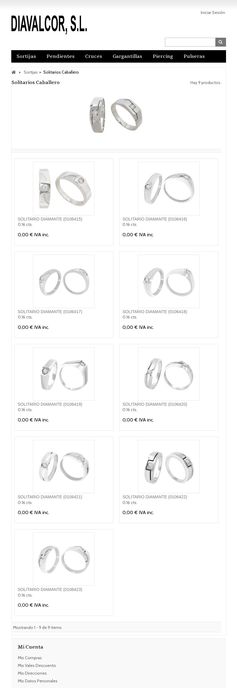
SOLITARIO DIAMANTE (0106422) (155, 496)
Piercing (163, 56)
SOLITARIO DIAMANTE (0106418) (155, 311)
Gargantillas (127, 56)
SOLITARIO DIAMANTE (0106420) (155, 404)
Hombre (27, 69)
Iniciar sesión (213, 12)
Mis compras (30, 657)
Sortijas (26, 56)
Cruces (93, 56)
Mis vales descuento (37, 664)
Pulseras (194, 56)
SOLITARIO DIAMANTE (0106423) (50, 589)
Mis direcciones (32, 672)
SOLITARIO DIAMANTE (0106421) (50, 496)
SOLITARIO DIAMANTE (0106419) (50, 404)
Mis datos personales (38, 680)
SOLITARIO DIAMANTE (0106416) (155, 219)
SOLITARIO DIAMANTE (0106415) (50, 219)
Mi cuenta (30, 647)
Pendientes (60, 56)
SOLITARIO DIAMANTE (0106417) (50, 311)
